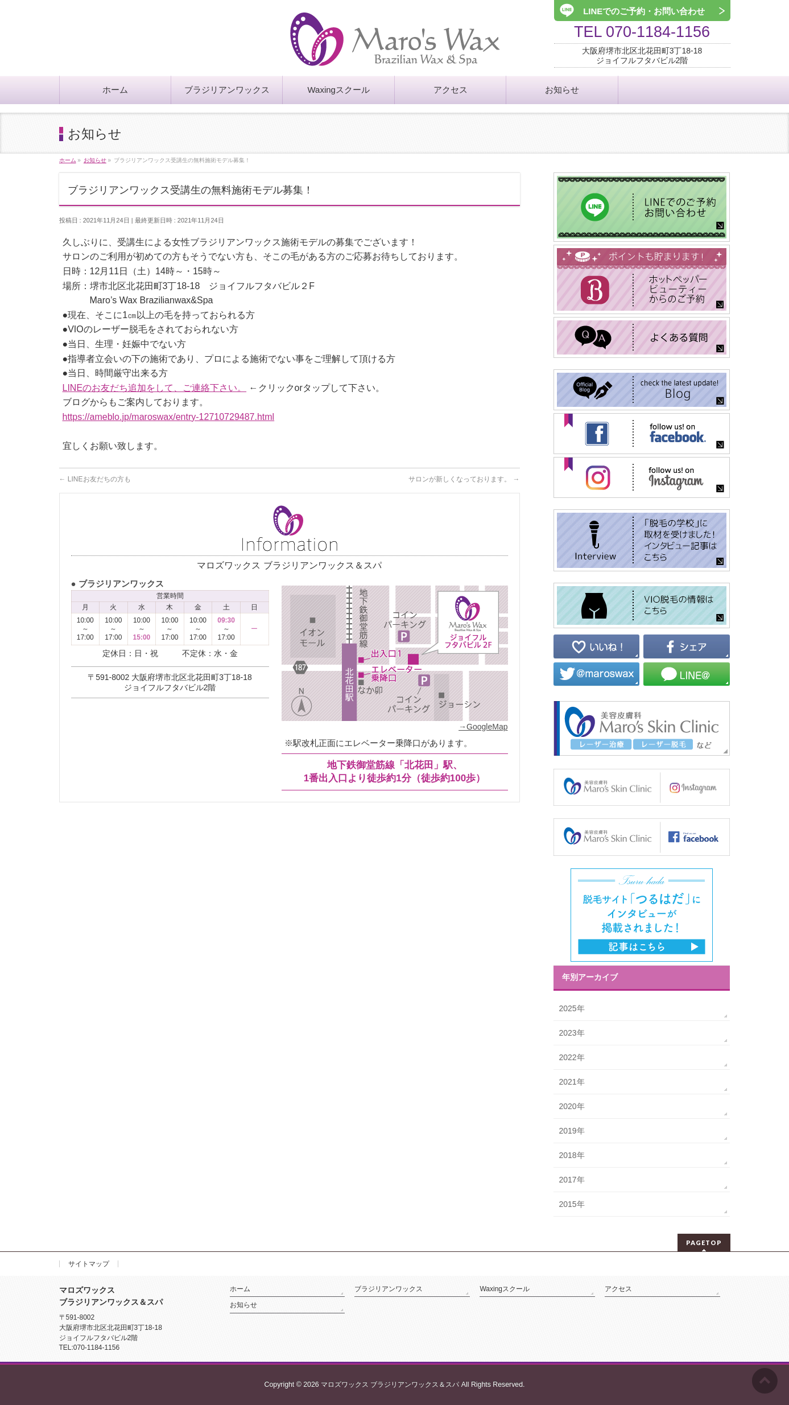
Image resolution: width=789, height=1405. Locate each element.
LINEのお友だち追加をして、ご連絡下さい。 (155, 388)
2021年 (572, 1081)
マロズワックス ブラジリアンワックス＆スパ (390, 1384)
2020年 (572, 1106)
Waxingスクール (505, 1289)
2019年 (572, 1130)
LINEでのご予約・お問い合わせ (642, 11)
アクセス (618, 1289)
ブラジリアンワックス (388, 1289)
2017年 (572, 1179)
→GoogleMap (482, 726)
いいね (596, 646)
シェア (686, 646)
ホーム (240, 1289)
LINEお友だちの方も (95, 479)
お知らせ (243, 1305)
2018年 (572, 1155)
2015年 (572, 1204)
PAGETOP (704, 1242)
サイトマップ (88, 1263)
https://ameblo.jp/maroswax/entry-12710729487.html (169, 417)
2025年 (572, 1008)
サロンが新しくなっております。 (463, 479)
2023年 (572, 1032)
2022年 (572, 1057)
